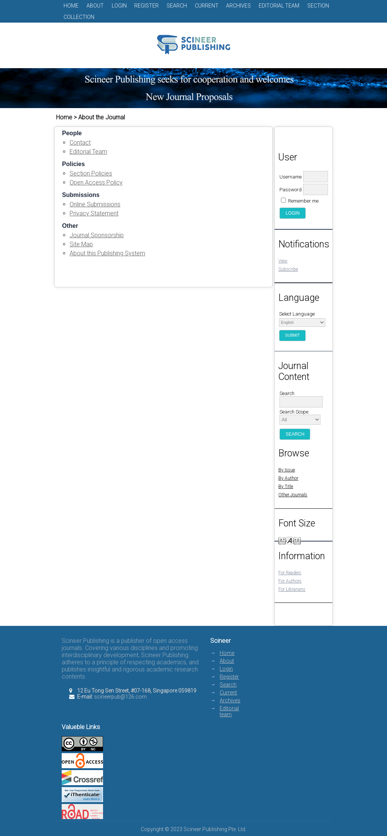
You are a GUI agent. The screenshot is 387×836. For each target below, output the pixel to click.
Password (290, 189)
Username (290, 177)
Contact (80, 142)
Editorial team (279, 6)
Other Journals (292, 494)
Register (146, 6)
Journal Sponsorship (97, 235)
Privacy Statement (94, 213)
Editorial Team (88, 151)
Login (119, 6)
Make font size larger (297, 540)
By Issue (286, 470)
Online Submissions (95, 204)
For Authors (290, 581)
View (282, 261)
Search (177, 6)
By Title (285, 486)
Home (71, 6)
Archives (238, 6)
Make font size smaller (282, 540)
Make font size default (289, 540)
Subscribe (288, 269)
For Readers (289, 572)
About (95, 6)
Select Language (297, 314)
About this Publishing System (107, 253)
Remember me (303, 201)
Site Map (81, 244)
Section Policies (91, 173)
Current (207, 6)
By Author (288, 478)
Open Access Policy (96, 182)
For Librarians (291, 589)
